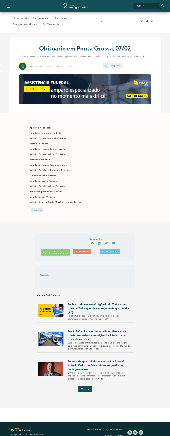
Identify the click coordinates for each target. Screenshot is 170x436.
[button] (96, 237)
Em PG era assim (115, 18)
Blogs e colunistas (63, 18)
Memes (116, 425)
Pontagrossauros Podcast (89, 18)
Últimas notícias (21, 18)
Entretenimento (41, 18)
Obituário (37, 204)
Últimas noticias (81, 425)
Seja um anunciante (101, 425)
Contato (127, 425)
